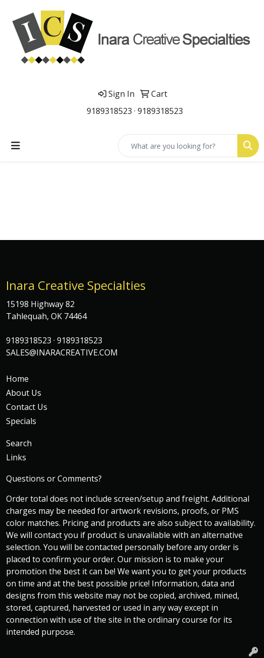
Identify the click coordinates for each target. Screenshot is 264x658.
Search (19, 443)
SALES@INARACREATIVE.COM (62, 352)
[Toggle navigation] (15, 146)
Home (17, 378)
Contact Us (26, 406)
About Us (23, 392)
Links (16, 457)
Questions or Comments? (54, 478)
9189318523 (109, 110)
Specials (21, 421)
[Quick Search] (178, 145)
